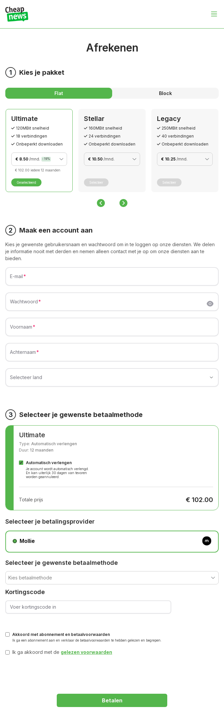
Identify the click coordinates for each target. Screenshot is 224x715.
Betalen (112, 700)
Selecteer (96, 182)
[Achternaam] (112, 355)
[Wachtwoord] (108, 304)
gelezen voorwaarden (86, 652)
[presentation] (55, 672)
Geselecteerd (26, 182)
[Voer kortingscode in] (88, 607)
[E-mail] (112, 279)
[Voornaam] (112, 329)
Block (165, 93)
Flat (58, 93)
